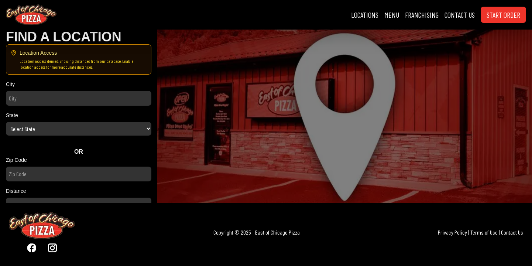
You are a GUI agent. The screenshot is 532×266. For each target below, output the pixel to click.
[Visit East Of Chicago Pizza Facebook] (31, 247)
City (10, 84)
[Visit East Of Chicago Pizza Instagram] (52, 247)
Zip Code (16, 160)
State (12, 115)
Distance (16, 191)
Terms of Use (484, 232)
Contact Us (512, 232)
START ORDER (503, 14)
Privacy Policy (452, 232)
